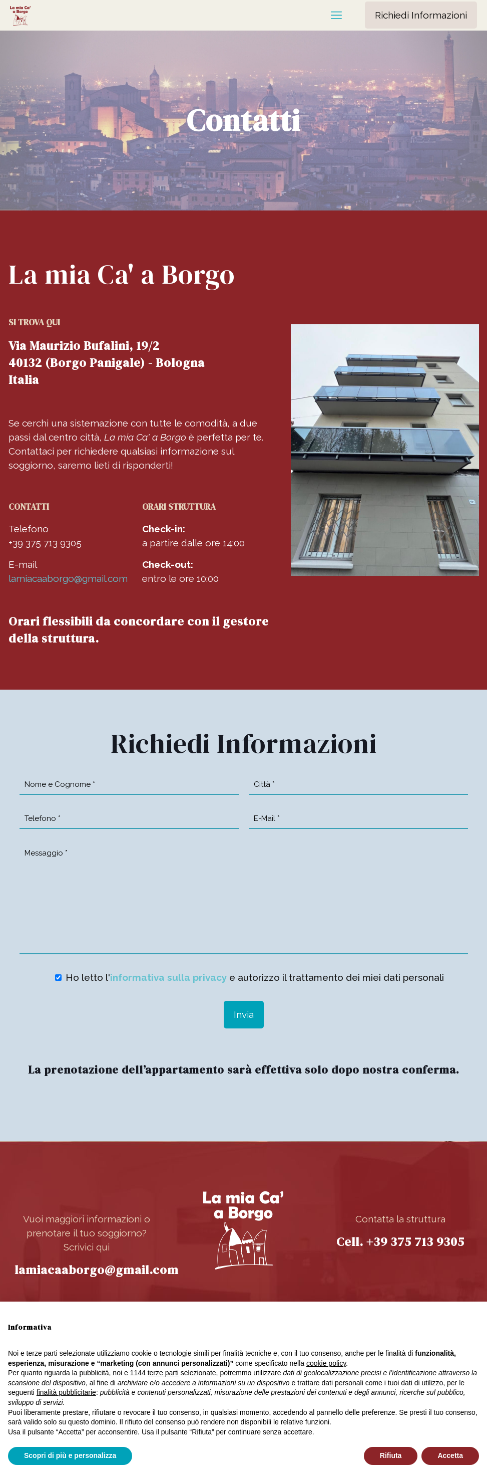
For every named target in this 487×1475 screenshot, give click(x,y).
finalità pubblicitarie (66, 1392)
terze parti (163, 1373)
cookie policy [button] (326, 1363)
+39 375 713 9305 (45, 542)
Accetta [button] (450, 1455)
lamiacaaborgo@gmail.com (68, 578)
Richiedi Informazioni (421, 15)
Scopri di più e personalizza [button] (70, 1455)
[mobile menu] (336, 15)
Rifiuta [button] (391, 1455)
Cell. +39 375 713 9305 (400, 1241)
